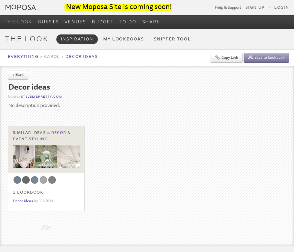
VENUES (75, 22)
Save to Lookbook (266, 57)
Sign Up (255, 8)
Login (281, 8)
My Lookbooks (123, 39)
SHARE (151, 22)
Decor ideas (81, 57)
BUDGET (103, 22)
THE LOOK (18, 22)
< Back (18, 75)
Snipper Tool (172, 39)
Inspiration (77, 39)
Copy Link (226, 57)
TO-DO (127, 22)
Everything (23, 57)
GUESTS (48, 22)
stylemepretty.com (41, 97)
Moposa (21, 7)
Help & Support (228, 8)
